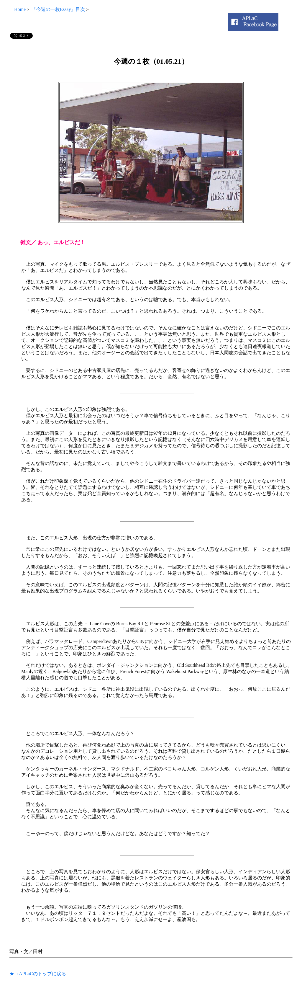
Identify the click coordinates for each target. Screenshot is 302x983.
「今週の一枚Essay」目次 (58, 9)
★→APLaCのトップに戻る (37, 973)
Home (17, 9)
